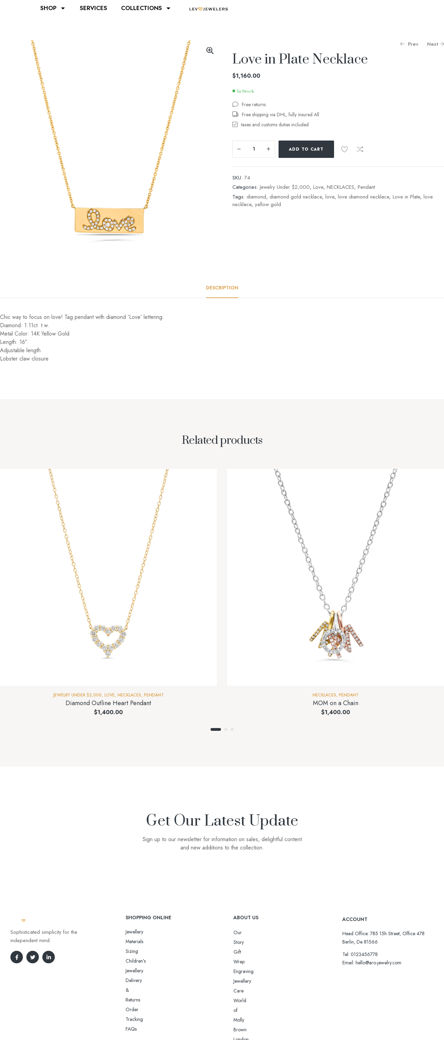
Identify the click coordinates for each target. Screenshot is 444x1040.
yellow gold (268, 204)
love (329, 197)
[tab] (222, 288)
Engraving (243, 951)
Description (222, 287)
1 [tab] (216, 729)
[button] (210, 50)
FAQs (131, 970)
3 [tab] (232, 729)
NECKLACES (340, 187)
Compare (360, 149)
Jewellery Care (248, 961)
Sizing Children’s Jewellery (152, 941)
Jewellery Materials (144, 931)
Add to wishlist (344, 149)
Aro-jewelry (219, 1022)
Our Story (243, 932)
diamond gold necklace (296, 197)
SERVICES (93, 8)
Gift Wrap (243, 942)
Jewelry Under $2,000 (285, 187)
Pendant (366, 187)
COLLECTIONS (146, 8)
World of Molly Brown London (264, 971)
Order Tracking (141, 960)
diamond (256, 197)
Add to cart (306, 149)
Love (318, 187)
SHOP (53, 8)
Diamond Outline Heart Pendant (108, 703)
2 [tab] (225, 729)
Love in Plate (406, 197)
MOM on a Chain (335, 703)
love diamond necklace (363, 197)
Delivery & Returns (144, 951)
